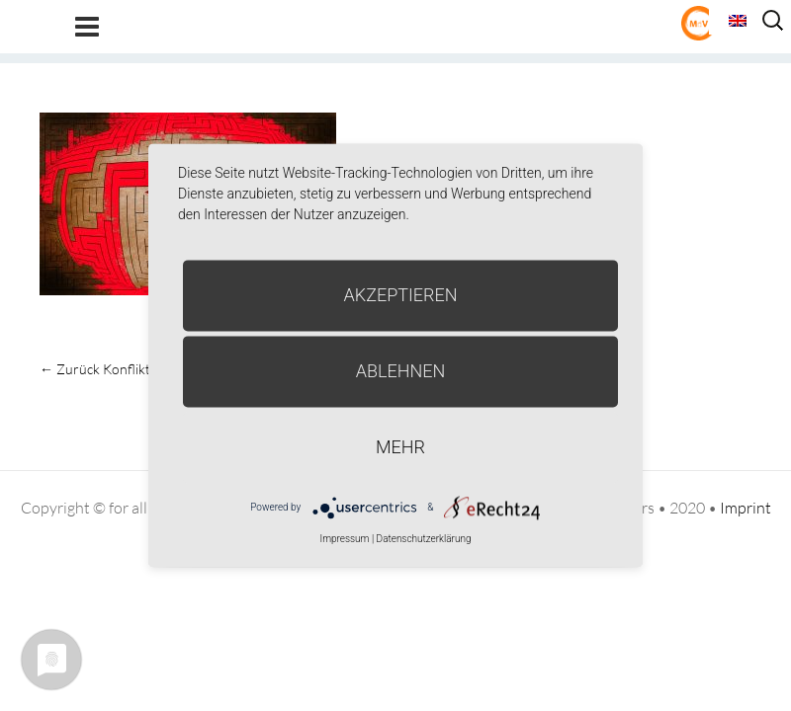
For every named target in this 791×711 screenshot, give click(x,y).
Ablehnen (401, 370)
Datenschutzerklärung (424, 538)
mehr (400, 446)
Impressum (344, 538)
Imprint (745, 507)
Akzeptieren (401, 294)
